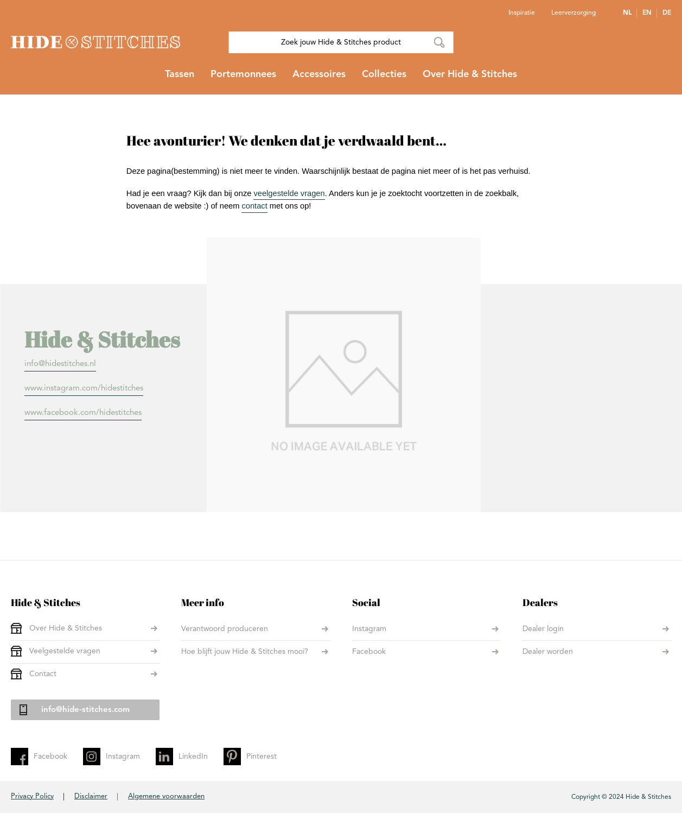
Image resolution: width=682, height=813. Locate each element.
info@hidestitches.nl (60, 364)
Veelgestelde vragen (64, 651)
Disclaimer (90, 796)
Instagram (369, 629)
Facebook (369, 652)
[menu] (341, 79)
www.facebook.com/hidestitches (83, 413)
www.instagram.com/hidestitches (83, 389)
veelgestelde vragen (288, 193)
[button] (630, 13)
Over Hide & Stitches (65, 628)
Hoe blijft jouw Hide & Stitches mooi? (244, 652)
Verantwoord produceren (224, 629)
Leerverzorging (573, 13)
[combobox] (341, 42)
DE (666, 13)
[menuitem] (179, 79)
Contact (42, 674)
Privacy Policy (32, 796)
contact (254, 205)
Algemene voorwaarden (166, 796)
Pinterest (261, 756)
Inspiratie (521, 13)
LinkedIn (193, 756)
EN (647, 13)
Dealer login (543, 629)
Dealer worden (547, 652)
